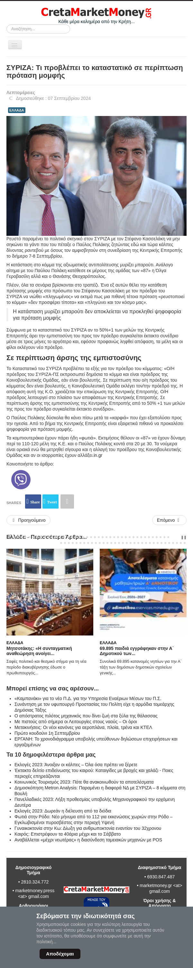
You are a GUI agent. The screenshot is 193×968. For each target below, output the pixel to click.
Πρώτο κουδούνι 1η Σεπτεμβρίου (47, 733)
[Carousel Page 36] (145, 537)
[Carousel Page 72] (173, 543)
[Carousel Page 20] (83, 537)
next (180, 537)
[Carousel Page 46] (73, 543)
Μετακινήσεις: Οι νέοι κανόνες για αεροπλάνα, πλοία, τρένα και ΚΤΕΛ (83, 727)
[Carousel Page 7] (33, 537)
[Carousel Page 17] (72, 537)
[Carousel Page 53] (100, 543)
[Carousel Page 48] (80, 543)
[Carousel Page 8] (37, 537)
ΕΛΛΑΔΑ (16, 110)
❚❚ (184, 537)
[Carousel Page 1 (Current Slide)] (10, 537)
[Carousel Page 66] (150, 543)
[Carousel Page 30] (122, 537)
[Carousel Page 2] (14, 537)
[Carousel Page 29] (118, 537)
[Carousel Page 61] (131, 543)
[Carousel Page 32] (130, 537)
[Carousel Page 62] (134, 543)
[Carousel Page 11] (49, 537)
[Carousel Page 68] (158, 543)
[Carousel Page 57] (115, 543)
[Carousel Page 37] (149, 537)
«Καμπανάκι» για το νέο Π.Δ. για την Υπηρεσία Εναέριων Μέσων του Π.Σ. (87, 698)
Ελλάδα (14, 643)
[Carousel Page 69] (161, 543)
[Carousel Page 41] (164, 537)
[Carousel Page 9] (41, 537)
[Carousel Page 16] (68, 537)
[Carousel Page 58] (119, 543)
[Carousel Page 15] (64, 537)
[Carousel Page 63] (138, 543)
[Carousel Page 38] (153, 537)
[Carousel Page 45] (69, 543)
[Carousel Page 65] (146, 543)
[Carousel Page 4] (22, 537)
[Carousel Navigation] (175, 537)
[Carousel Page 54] (104, 543)
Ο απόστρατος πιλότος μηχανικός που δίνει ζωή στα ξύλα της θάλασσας (86, 715)
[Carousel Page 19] (79, 537)
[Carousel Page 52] (96, 543)
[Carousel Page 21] (87, 537)
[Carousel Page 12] (52, 537)
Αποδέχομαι (60, 953)
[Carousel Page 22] (91, 537)
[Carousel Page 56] (111, 543)
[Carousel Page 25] (103, 537)
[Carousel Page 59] (123, 543)
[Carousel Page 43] (61, 543)
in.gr (98, 455)
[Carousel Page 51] (92, 543)
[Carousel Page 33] (133, 537)
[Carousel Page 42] (168, 537)
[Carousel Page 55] (107, 543)
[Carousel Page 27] (110, 537)
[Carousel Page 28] (114, 537)
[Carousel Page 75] (185, 543)
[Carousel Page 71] (169, 543)
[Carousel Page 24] (99, 537)
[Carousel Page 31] (126, 537)
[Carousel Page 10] (45, 537)
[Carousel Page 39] (157, 537)
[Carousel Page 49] (84, 543)
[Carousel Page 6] (29, 537)
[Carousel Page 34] (137, 537)
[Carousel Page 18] (76, 537)
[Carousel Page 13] (56, 537)
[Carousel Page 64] (142, 543)
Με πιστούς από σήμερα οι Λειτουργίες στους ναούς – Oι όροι (75, 721)
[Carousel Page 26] (106, 537)
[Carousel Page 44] (65, 543)
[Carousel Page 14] (60, 537)
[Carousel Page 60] (127, 543)
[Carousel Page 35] (141, 537)
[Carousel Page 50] (88, 543)
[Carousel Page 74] (181, 543)
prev (174, 537)
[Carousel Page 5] (25, 537)
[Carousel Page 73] (177, 543)
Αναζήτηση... (6, 24)
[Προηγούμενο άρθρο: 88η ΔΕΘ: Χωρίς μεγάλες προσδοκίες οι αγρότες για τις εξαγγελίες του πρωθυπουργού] (28, 520)
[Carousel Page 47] (77, 543)
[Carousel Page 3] (18, 537)
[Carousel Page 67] (154, 543)
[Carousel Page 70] (165, 543)
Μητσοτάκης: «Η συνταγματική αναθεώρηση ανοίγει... (39, 651)
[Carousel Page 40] (160, 537)
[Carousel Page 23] (95, 537)
